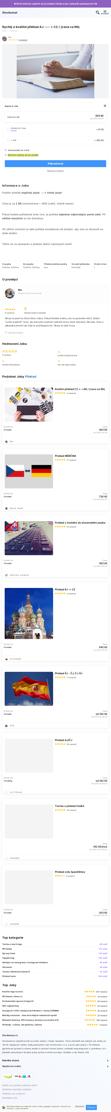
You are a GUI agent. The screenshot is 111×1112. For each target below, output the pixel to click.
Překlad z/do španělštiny (70, 871)
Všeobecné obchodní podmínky (16, 1089)
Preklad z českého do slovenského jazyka (80, 522)
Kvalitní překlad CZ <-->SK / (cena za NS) (80, 389)
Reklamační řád (9, 1097)
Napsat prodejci (55, 170)
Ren (10, 37)
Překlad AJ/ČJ (63, 740)
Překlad (30, 376)
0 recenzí (22, 40)
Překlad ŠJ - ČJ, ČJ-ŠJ (68, 673)
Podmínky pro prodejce (13, 1093)
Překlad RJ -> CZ (65, 589)
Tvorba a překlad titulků (69, 806)
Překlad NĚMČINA (65, 455)
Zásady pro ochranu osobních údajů (19, 1085)
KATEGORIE (105, 13)
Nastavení (79, 1106)
